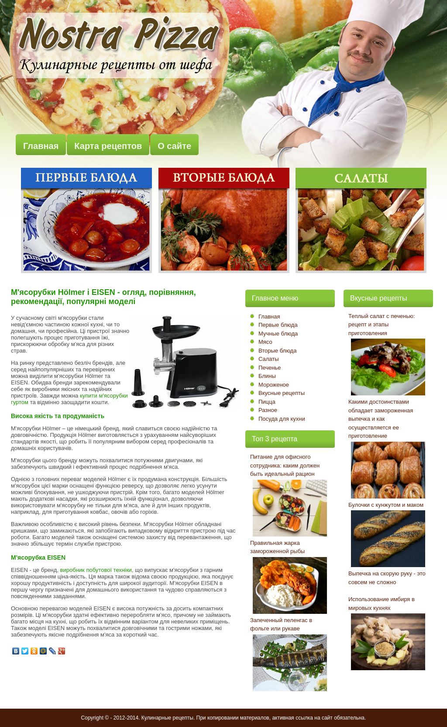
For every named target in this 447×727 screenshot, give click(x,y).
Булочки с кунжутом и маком (385, 505)
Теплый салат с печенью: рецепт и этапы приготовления (381, 324)
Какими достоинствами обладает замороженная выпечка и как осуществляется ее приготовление (380, 418)
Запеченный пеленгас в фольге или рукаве (281, 624)
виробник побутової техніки (96, 570)
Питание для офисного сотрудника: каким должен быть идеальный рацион (285, 465)
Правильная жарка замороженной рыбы (277, 547)
